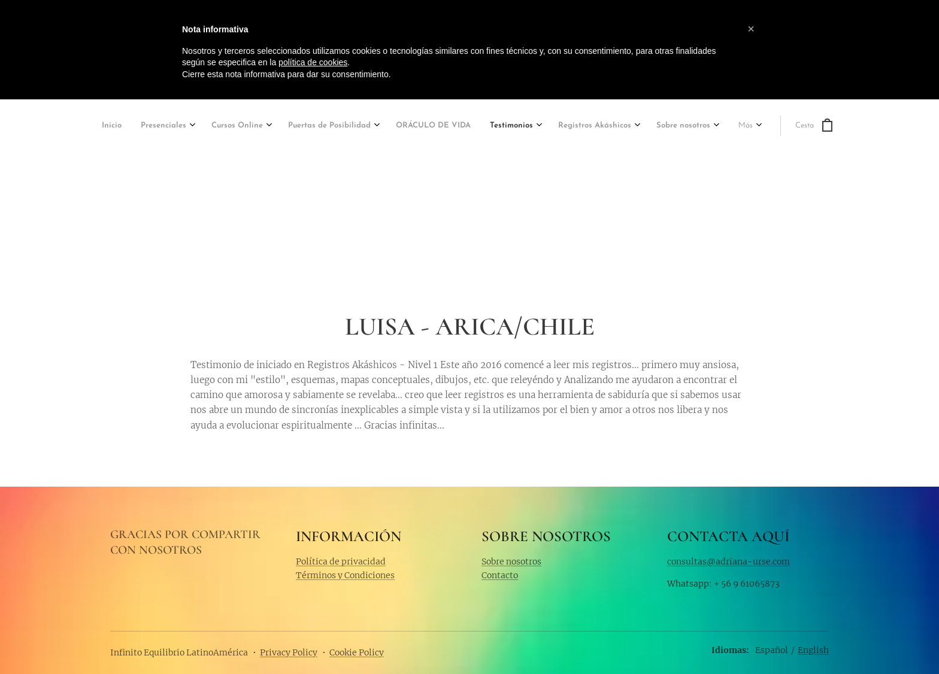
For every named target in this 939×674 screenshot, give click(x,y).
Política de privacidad (341, 560)
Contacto (499, 575)
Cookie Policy (356, 652)
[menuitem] (113, 126)
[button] (751, 28)
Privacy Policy (288, 652)
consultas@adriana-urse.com (728, 560)
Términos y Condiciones (345, 575)
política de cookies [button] (312, 62)
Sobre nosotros (511, 560)
